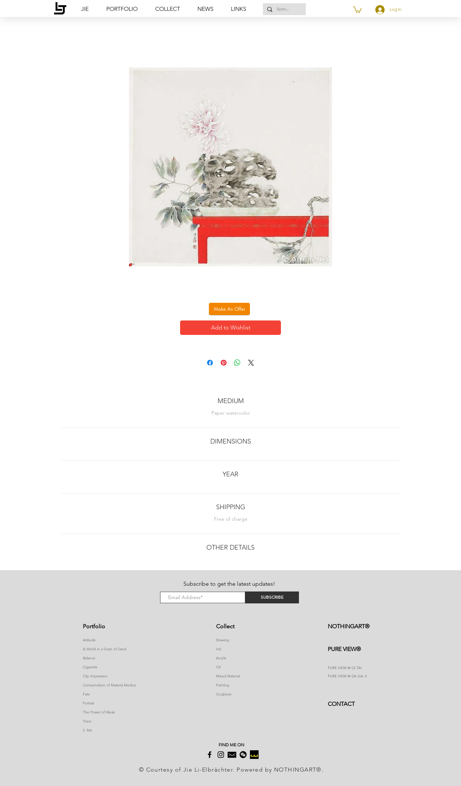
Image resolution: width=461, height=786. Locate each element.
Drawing (222, 640)
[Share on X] (251, 362)
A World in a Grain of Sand (104, 649)
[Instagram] (220, 754)
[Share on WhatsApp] (237, 362)
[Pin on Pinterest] (223, 362)
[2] (232, 754)
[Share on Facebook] (210, 362)
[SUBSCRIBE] (272, 597)
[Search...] (284, 9)
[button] (241, 9)
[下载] (254, 754)
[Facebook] (209, 754)
